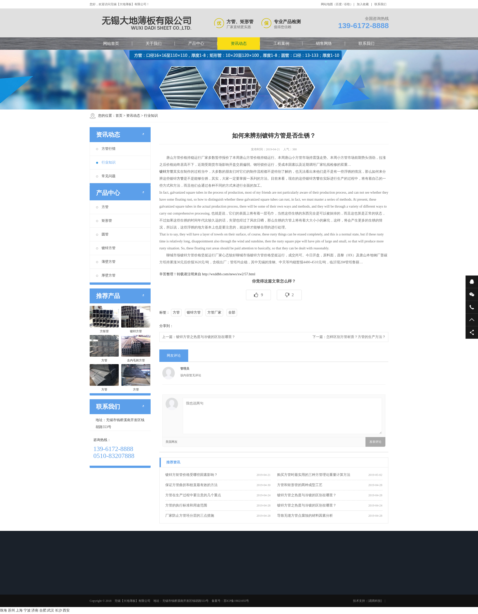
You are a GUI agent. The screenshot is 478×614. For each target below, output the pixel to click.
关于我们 (154, 43)
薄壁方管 (106, 262)
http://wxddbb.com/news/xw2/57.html (228, 274)
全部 (231, 312)
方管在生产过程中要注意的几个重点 (193, 495)
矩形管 (104, 221)
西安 (66, 610)
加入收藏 (363, 4)
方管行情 (106, 149)
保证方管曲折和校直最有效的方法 (191, 485)
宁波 (27, 610)
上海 (19, 610)
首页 (119, 115)
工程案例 (281, 43)
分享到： (166, 326)
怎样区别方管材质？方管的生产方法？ (356, 337)
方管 (102, 207)
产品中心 (196, 43)
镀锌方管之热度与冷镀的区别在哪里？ (205, 337)
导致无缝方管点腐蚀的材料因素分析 (305, 515)
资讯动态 (239, 43)
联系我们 (380, 4)
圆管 (102, 234)
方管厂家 (214, 312)
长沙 (58, 610)
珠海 (3, 610)
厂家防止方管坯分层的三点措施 (189, 515)
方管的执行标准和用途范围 (186, 505)
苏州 (11, 610)
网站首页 (111, 43)
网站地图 (327, 4)
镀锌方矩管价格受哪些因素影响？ (191, 475)
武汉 (50, 610)
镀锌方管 (106, 248)
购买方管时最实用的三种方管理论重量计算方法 (313, 475)
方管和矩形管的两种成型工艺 (299, 485)
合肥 (42, 610)
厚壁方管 (106, 275)
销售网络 (324, 43)
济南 (34, 610)
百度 (339, 4)
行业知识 (151, 115)
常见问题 (106, 176)
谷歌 (347, 4)
